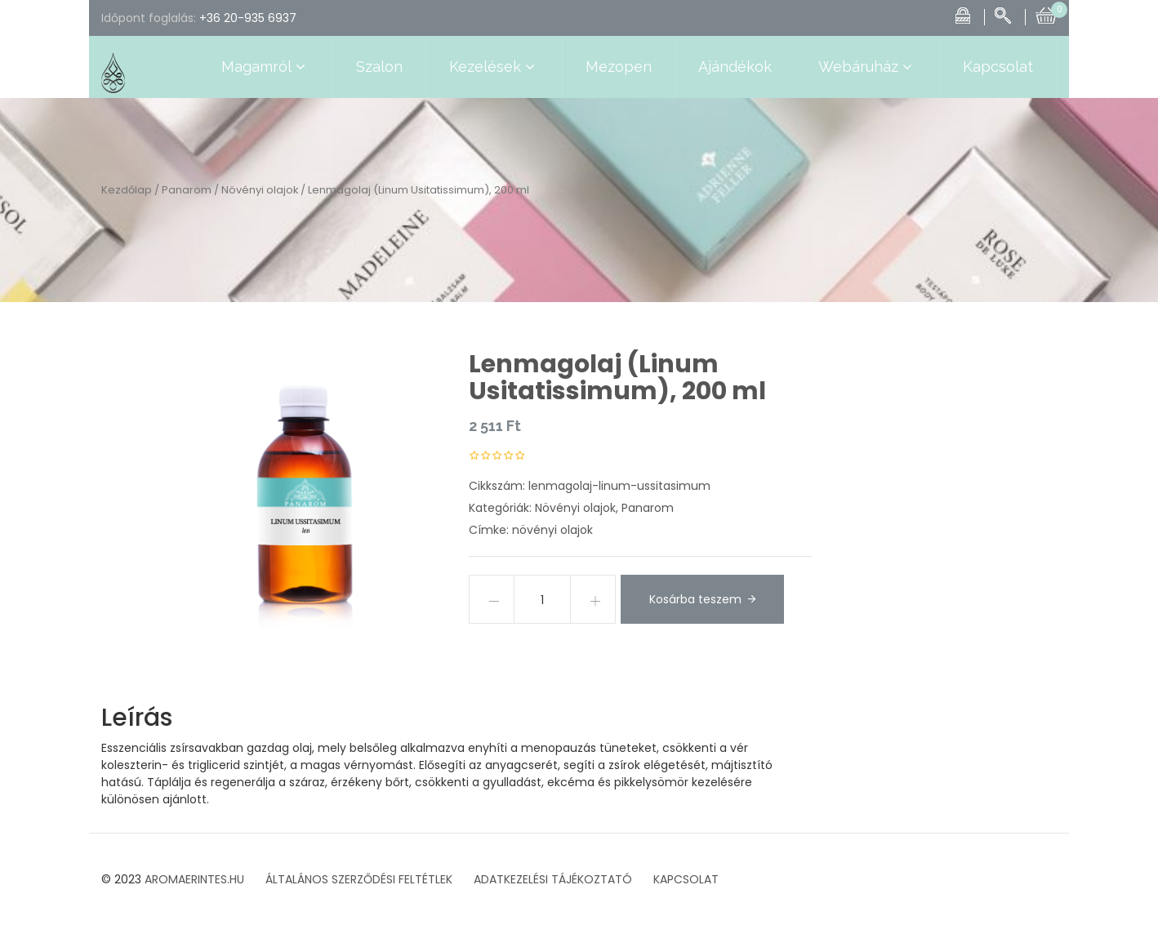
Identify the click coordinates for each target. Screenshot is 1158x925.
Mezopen (619, 66)
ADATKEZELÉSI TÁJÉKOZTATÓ (553, 879)
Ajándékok (735, 66)
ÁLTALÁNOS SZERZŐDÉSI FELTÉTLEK (358, 879)
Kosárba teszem (695, 599)
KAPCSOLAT (686, 879)
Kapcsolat (998, 66)
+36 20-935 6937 (247, 18)
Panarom (187, 190)
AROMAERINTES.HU (194, 879)
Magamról (265, 66)
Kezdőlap (126, 190)
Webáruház (867, 66)
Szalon (379, 66)
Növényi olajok (259, 190)
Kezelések (494, 66)
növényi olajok (552, 530)
